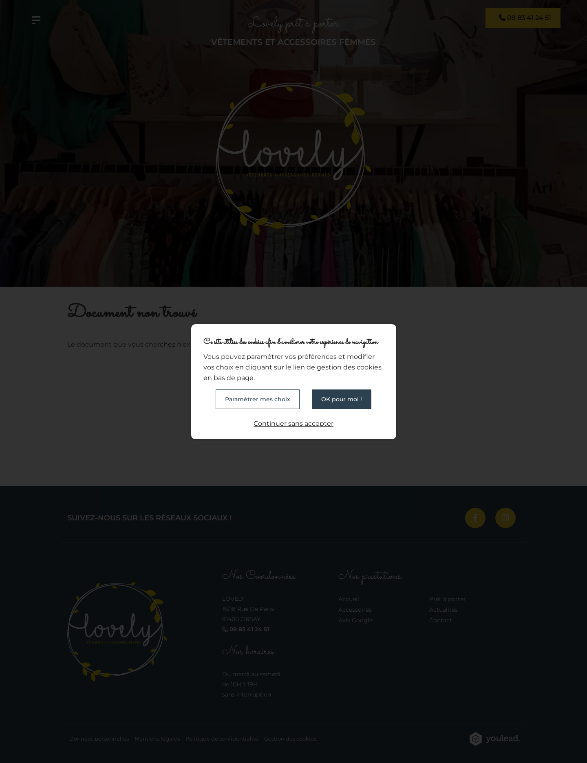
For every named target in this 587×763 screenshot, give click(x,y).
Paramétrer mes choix (257, 399)
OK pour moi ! (341, 399)
